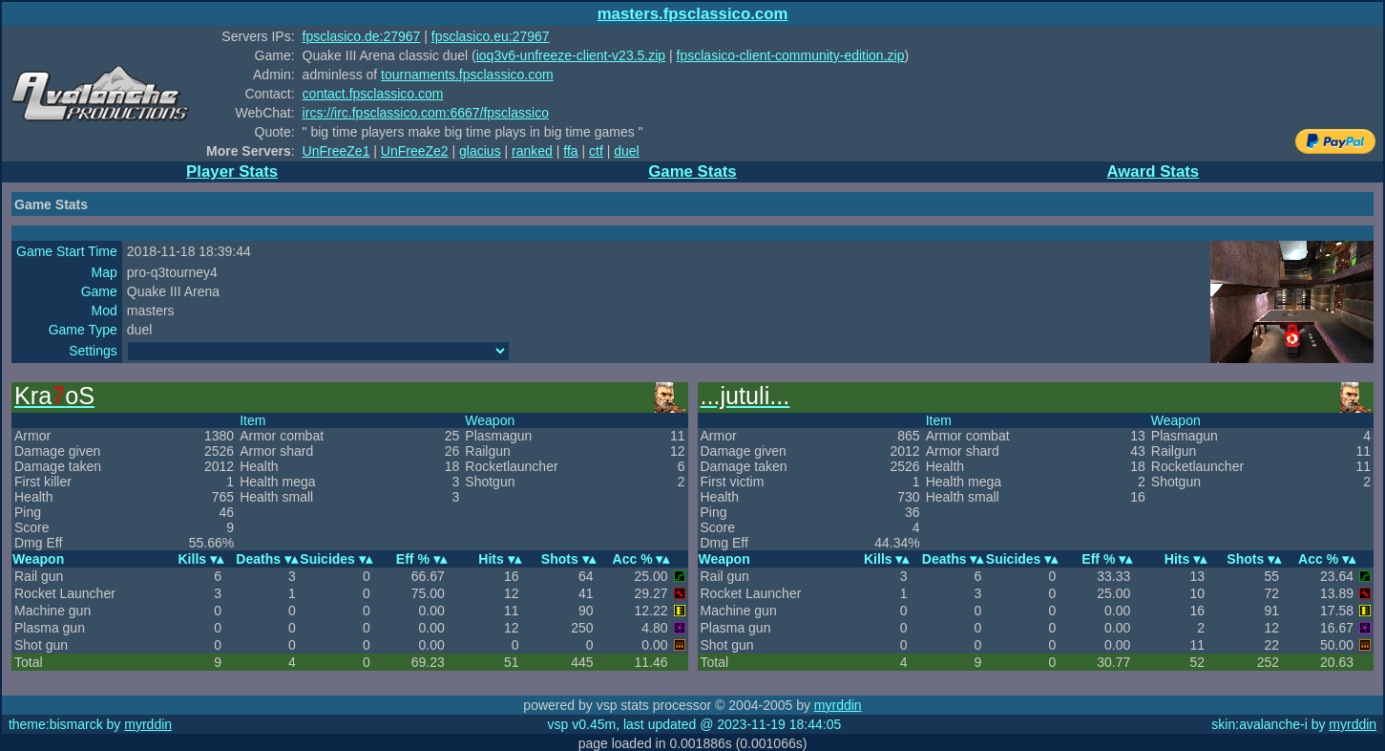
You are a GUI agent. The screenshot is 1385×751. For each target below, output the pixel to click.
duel (626, 151)
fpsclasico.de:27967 (362, 36)
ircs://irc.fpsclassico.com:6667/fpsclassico (426, 112)
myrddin (838, 705)
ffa (570, 151)
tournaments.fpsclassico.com (467, 74)
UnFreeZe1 (336, 151)
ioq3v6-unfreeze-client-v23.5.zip (570, 55)
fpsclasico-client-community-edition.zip (791, 55)
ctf (596, 151)
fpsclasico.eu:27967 (490, 36)
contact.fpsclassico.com (373, 93)
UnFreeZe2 (415, 151)
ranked (532, 151)
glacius (480, 151)
